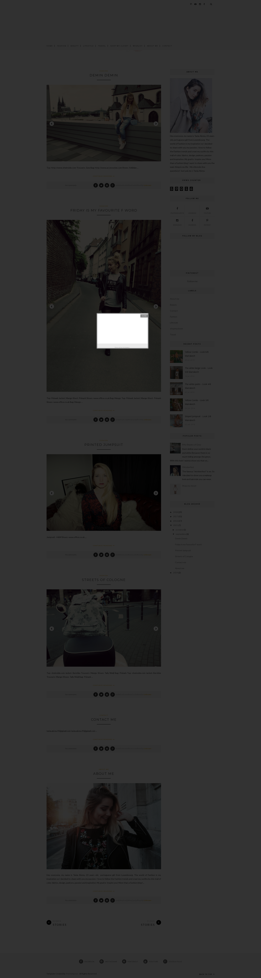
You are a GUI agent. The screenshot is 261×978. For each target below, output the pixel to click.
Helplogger (126, 347)
